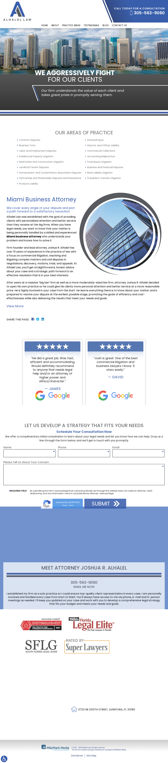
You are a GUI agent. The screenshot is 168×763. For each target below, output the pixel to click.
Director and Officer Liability (103, 172)
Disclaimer (77, 755)
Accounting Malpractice (101, 182)
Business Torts (27, 172)
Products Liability (28, 210)
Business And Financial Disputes (105, 193)
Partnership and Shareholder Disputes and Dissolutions (50, 204)
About (55, 25)
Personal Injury (95, 166)
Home (44, 25)
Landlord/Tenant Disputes (34, 193)
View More (15, 306)
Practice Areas (71, 25)
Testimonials (91, 25)
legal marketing (96, 750)
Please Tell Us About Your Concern (26, 503)
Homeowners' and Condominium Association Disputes (50, 199)
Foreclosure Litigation (99, 188)
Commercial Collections (101, 177)
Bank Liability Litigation (100, 199)
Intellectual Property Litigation (36, 182)
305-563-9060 (149, 13)
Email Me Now (84, 610)
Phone (62, 488)
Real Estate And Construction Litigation (41, 188)
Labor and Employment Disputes (37, 177)
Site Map (91, 755)
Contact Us (119, 25)
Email (115, 488)
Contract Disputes (29, 166)
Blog (106, 25)
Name (7, 488)
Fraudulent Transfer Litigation (104, 204)
